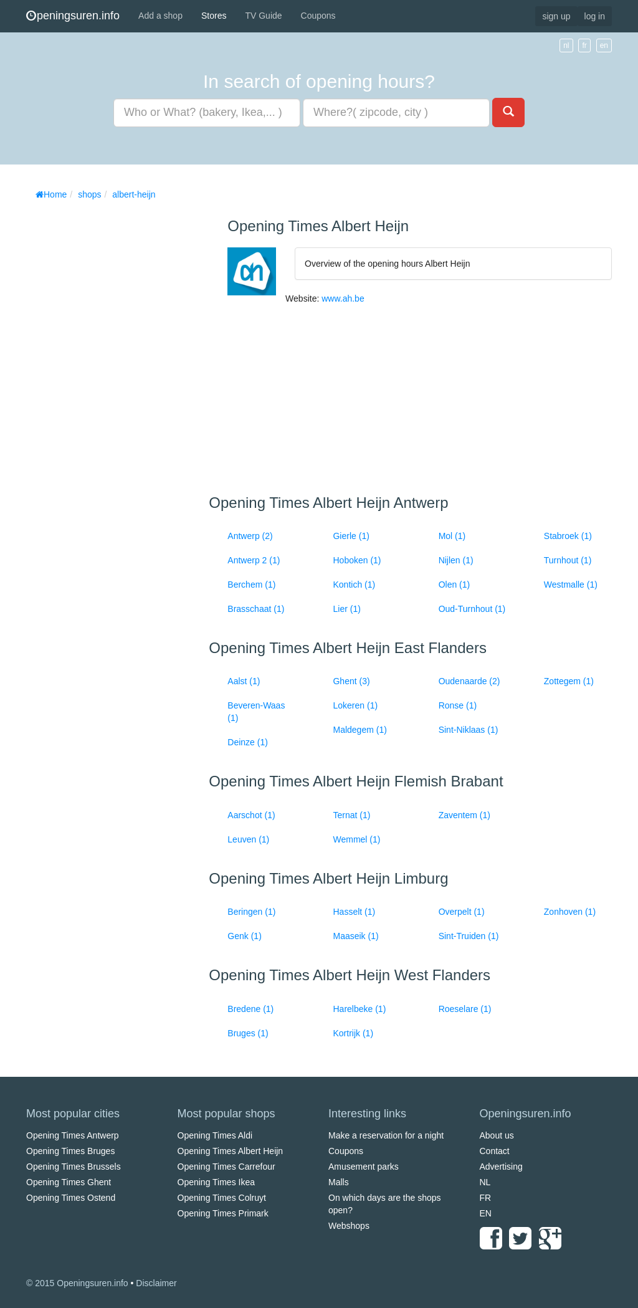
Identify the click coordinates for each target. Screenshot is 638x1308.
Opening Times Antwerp (72, 1135)
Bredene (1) (250, 1009)
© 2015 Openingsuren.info (77, 1283)
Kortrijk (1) (353, 1033)
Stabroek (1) (568, 536)
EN (486, 1213)
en (604, 45)
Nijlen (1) (456, 560)
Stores (213, 16)
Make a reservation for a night (386, 1135)
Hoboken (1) (357, 560)
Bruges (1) (247, 1033)
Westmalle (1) (571, 585)
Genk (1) (244, 936)
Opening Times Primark (223, 1213)
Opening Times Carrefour (226, 1167)
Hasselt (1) (354, 912)
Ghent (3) (351, 681)
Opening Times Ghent (68, 1182)
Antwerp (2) (249, 536)
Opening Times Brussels (73, 1167)
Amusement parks (363, 1167)
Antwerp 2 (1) (253, 560)
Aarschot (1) (251, 815)
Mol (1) (452, 536)
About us (497, 1135)
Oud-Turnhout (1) (472, 609)
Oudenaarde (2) (469, 681)
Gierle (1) (351, 536)
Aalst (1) (243, 681)
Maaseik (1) (355, 936)
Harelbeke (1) (359, 1009)
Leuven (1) (248, 839)
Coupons (318, 16)
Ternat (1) (351, 815)
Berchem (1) (251, 585)
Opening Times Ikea (216, 1182)
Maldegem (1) (359, 730)
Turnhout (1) (568, 560)
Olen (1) (454, 585)
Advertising (501, 1167)
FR (486, 1198)
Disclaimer (156, 1283)
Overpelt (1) (462, 912)
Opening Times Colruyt (222, 1198)
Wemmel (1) (356, 839)
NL (485, 1182)
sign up (556, 16)
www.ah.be (342, 298)
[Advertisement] (119, 393)
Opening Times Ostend (70, 1198)
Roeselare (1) (465, 1009)
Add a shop (160, 16)
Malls (338, 1182)
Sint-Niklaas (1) (468, 730)
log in (594, 16)
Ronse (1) (458, 705)
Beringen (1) (251, 912)
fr (584, 45)
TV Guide (263, 16)
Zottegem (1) (569, 681)
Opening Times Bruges (70, 1151)
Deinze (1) (247, 742)
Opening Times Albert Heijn (230, 1151)
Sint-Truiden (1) (469, 936)
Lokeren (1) (355, 705)
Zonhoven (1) (570, 912)
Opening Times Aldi (215, 1135)
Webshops (348, 1226)
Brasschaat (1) (255, 609)
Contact (495, 1151)
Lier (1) (346, 609)
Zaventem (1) (464, 815)
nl (566, 45)
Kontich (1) (354, 585)
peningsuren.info (73, 15)
